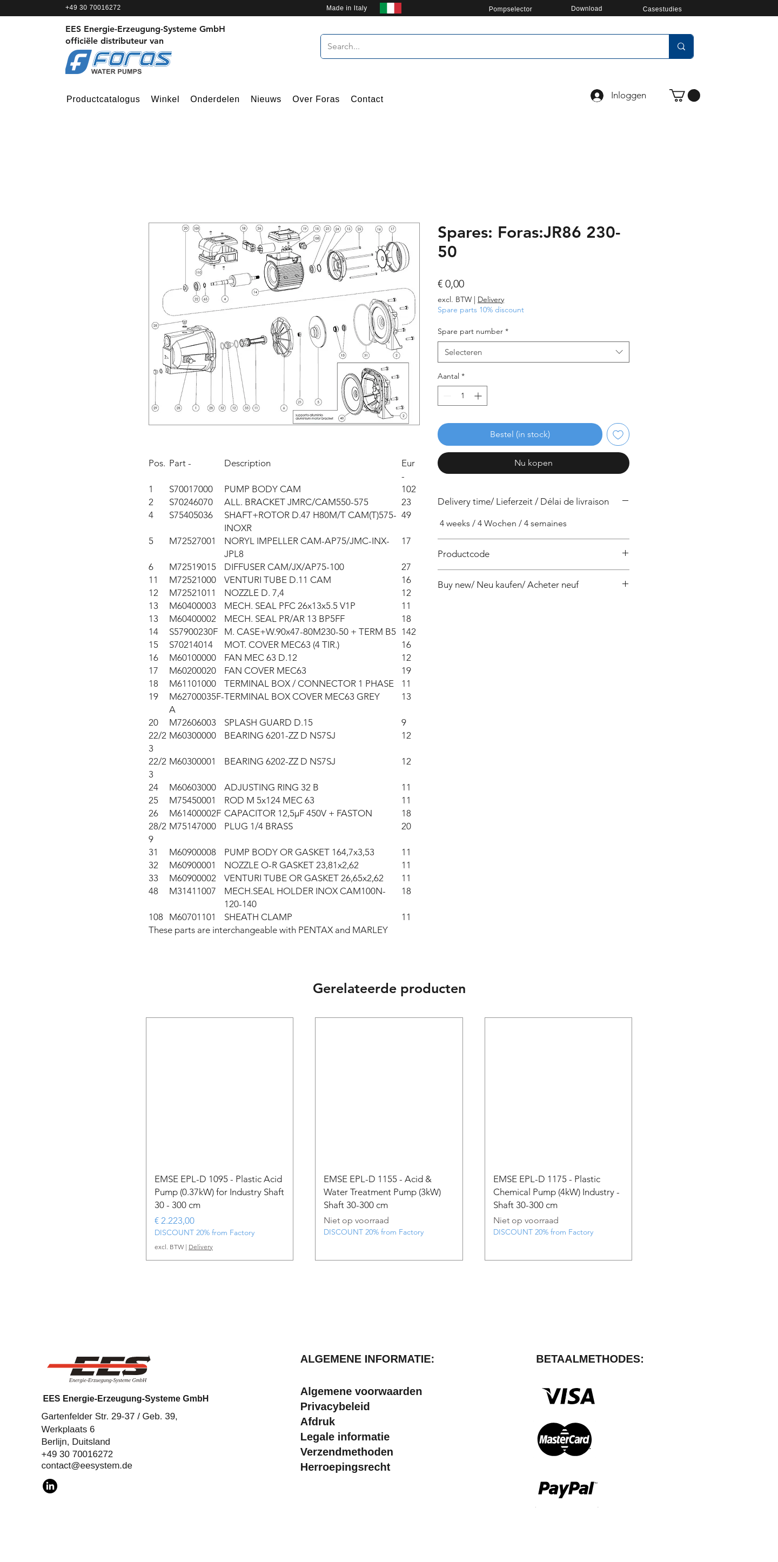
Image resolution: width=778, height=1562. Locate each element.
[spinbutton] (462, 395)
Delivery (491, 299)
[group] (389, 1139)
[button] (684, 95)
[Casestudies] (662, 9)
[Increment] (479, 395)
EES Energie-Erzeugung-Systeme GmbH (126, 1398)
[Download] (587, 8)
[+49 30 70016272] (127, 7)
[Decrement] (446, 395)
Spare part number (473, 331)
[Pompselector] (510, 9)
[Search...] (486, 46)
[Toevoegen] (618, 434)
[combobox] (533, 352)
